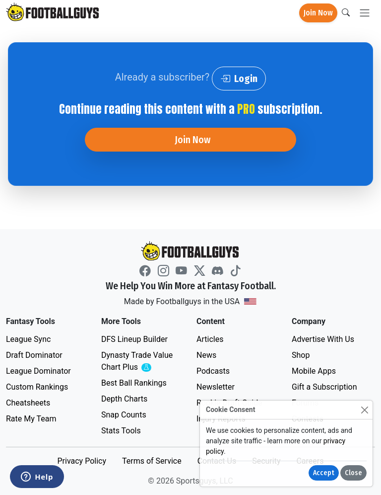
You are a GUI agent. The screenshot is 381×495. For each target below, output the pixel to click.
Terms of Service (152, 461)
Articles (209, 339)
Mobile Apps (314, 371)
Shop (301, 355)
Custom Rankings (37, 387)
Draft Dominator (34, 355)
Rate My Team (31, 418)
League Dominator (38, 371)
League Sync (28, 339)
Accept (323, 473)
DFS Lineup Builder (134, 339)
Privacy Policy (81, 461)
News (206, 355)
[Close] (364, 410)
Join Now (318, 12)
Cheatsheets (28, 403)
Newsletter (215, 387)
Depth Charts (124, 399)
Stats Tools (121, 430)
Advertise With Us (323, 339)
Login (238, 78)
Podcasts (213, 371)
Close (353, 473)
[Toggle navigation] (364, 13)
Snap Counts (123, 414)
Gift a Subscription (324, 387)
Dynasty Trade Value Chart (139, 361)
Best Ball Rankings (134, 383)
